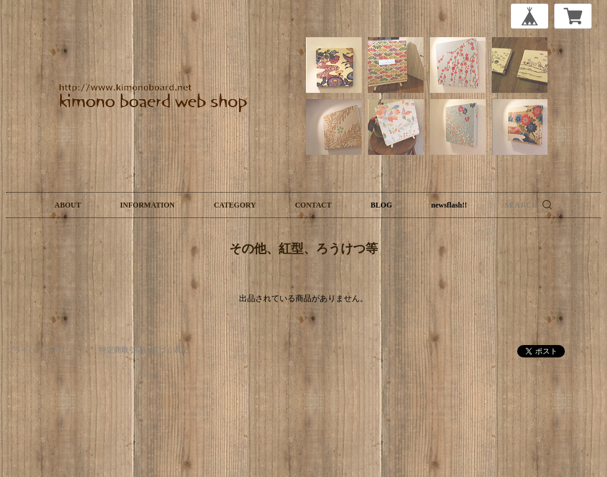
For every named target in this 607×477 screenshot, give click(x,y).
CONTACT (313, 205)
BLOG (381, 205)
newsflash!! (449, 205)
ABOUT (68, 205)
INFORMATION (147, 205)
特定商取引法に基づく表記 (143, 350)
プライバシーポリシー (43, 350)
